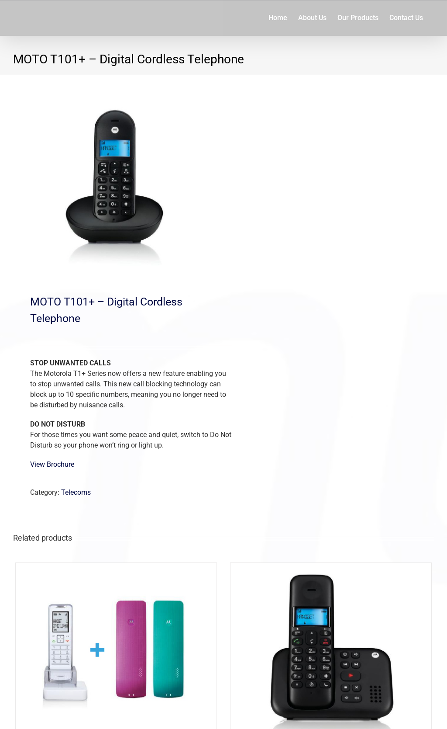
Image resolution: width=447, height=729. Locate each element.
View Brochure (52, 464)
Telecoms (76, 492)
